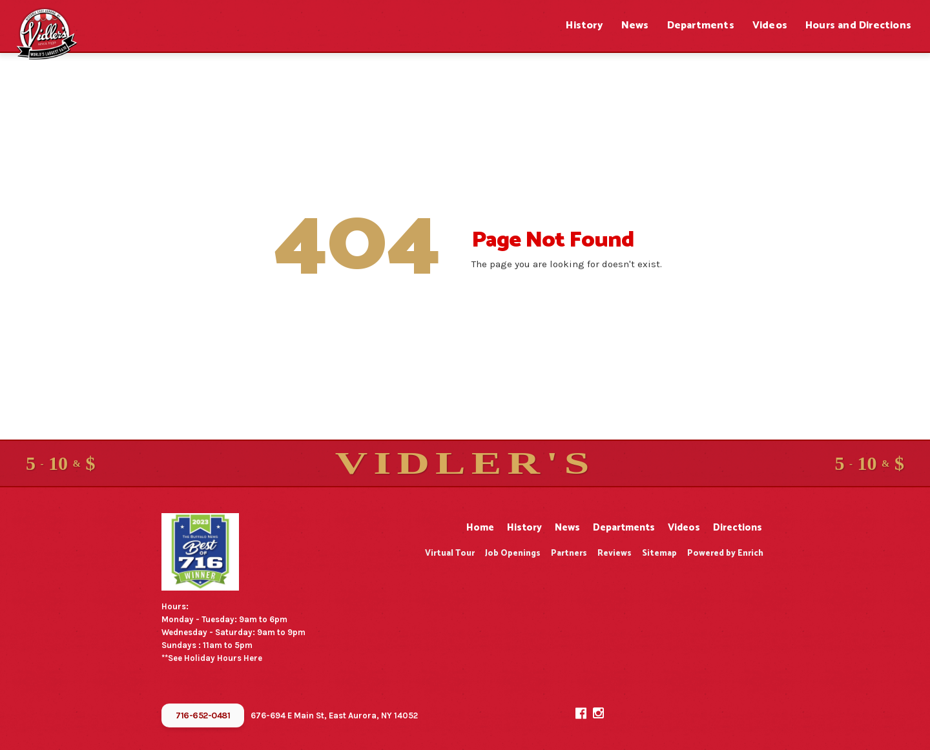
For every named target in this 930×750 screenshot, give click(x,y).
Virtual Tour (450, 553)
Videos (769, 25)
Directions (737, 528)
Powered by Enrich (725, 553)
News (635, 25)
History (584, 25)
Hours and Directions (858, 25)
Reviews (614, 553)
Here (252, 658)
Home (480, 528)
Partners (569, 553)
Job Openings (513, 553)
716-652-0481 (203, 715)
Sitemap (659, 553)
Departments (700, 25)
